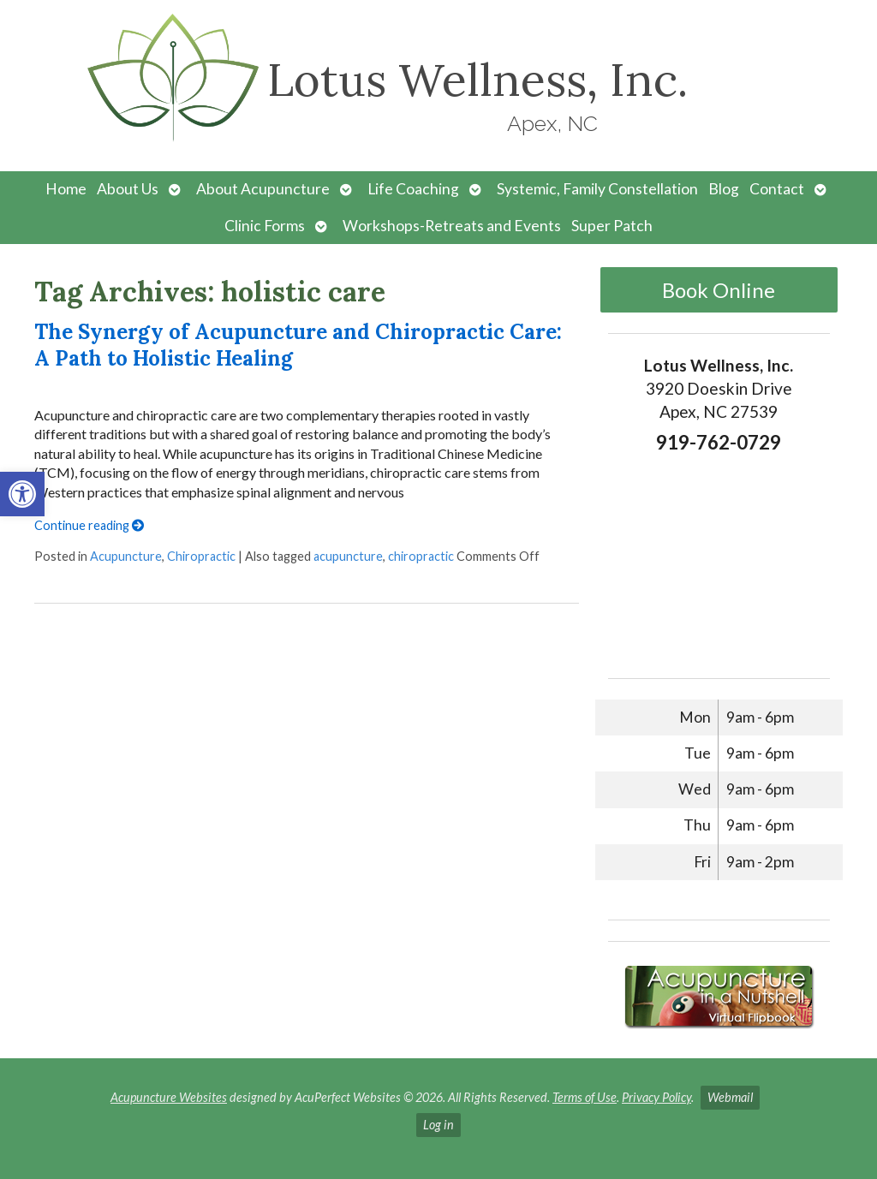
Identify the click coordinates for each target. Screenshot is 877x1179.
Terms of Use (584, 1097)
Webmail (730, 1097)
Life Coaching (413, 189)
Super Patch (612, 226)
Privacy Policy (656, 1097)
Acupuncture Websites (168, 1097)
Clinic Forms (264, 226)
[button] (22, 494)
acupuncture (348, 556)
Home (66, 189)
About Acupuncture (263, 189)
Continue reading (89, 525)
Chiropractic (201, 556)
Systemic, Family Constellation (597, 189)
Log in (438, 1124)
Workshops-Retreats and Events (452, 226)
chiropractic (421, 556)
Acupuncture (126, 556)
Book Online (718, 289)
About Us (127, 189)
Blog (723, 189)
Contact (776, 189)
